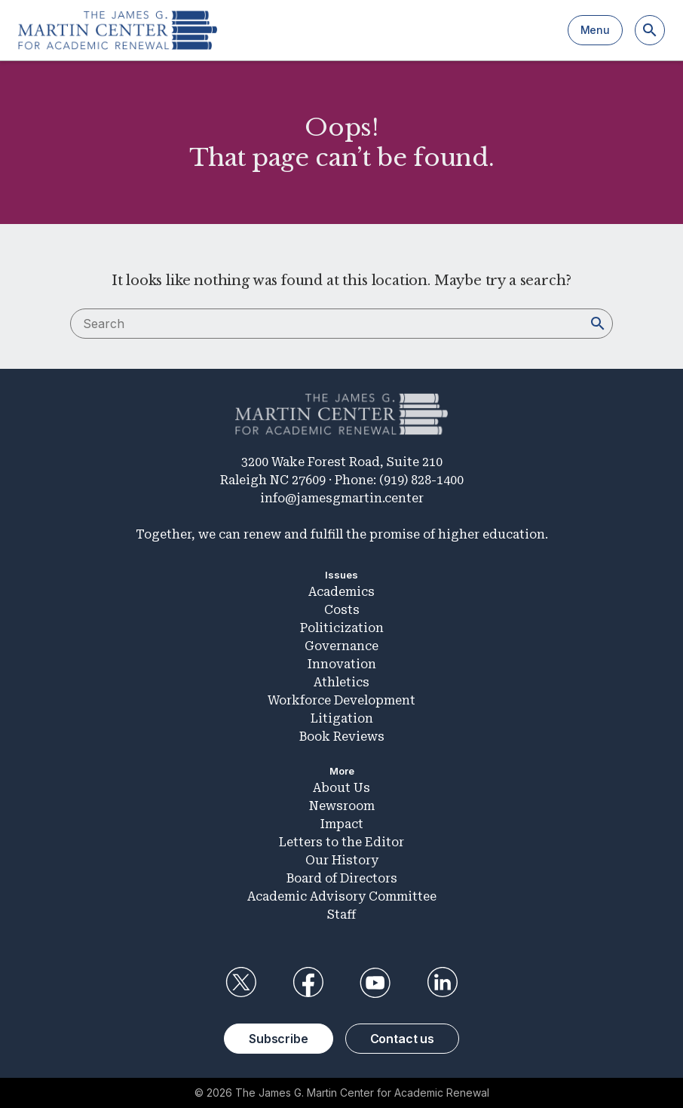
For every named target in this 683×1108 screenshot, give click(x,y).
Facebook (307, 982)
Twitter (240, 982)
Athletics (341, 682)
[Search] (650, 30)
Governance (341, 646)
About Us (341, 788)
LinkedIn (442, 982)
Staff (341, 914)
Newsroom (342, 806)
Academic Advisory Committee (341, 896)
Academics (341, 592)
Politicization (342, 628)
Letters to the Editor (341, 842)
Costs (342, 610)
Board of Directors (341, 878)
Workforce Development (341, 700)
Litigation (342, 718)
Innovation (342, 664)
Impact (341, 824)
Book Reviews (341, 736)
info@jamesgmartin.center (342, 498)
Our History (341, 860)
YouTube (375, 982)
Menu (595, 29)
